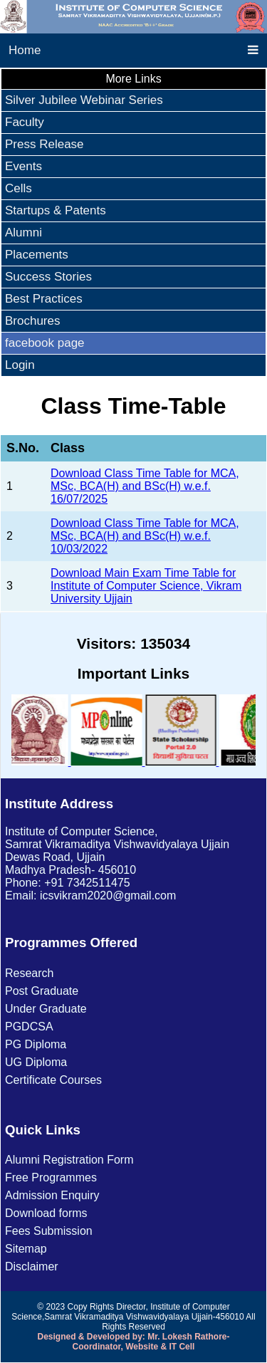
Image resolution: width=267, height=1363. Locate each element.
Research (29, 973)
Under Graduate (46, 1009)
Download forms (46, 1213)
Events (23, 166)
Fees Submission (49, 1231)
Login (20, 365)
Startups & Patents (55, 210)
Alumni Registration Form (69, 1160)
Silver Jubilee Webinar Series (84, 100)
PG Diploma (35, 1044)
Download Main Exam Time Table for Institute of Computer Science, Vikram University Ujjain (146, 586)
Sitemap (26, 1249)
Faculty (24, 122)
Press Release (44, 144)
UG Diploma (36, 1062)
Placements (36, 254)
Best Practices (44, 299)
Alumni (23, 232)
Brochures (32, 321)
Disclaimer (31, 1266)
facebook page (45, 343)
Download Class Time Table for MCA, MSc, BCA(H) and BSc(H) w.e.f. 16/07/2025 (145, 486)
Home (25, 50)
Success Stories (48, 276)
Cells (18, 188)
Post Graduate (41, 991)
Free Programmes (51, 1177)
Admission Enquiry (52, 1195)
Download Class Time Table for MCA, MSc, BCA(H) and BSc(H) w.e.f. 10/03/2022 (145, 536)
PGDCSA (29, 1026)
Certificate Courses (53, 1080)
